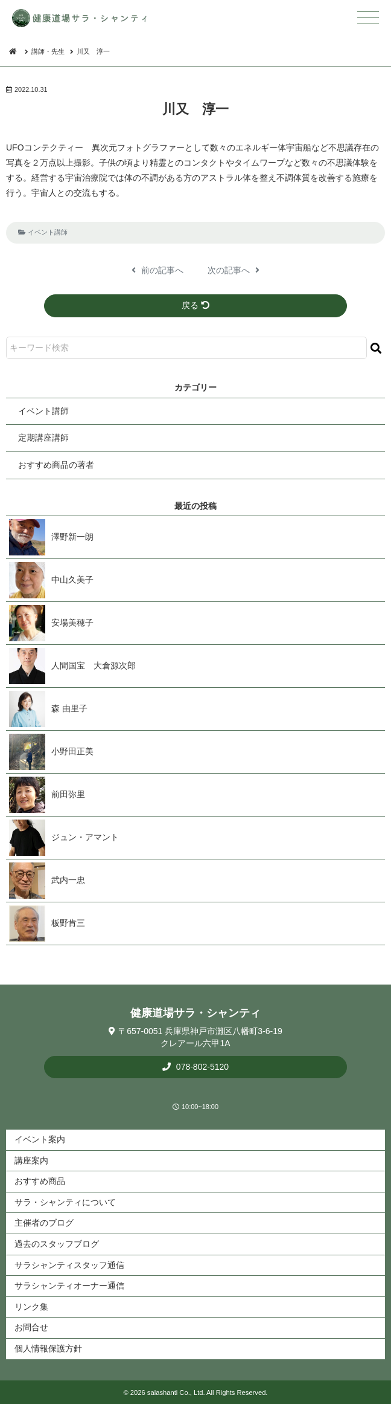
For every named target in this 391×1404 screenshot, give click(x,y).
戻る (195, 305)
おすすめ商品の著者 (56, 465)
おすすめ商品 (39, 1181)
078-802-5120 (201, 1067)
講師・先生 (48, 51)
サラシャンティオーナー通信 (69, 1285)
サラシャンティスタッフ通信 (69, 1265)
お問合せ (31, 1327)
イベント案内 (39, 1139)
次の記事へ (233, 270)
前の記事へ (157, 270)
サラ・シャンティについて (65, 1202)
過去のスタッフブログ (56, 1244)
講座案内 (31, 1160)
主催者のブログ (44, 1223)
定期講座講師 (43, 437)
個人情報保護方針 (48, 1348)
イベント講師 (48, 232)
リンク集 (31, 1307)
